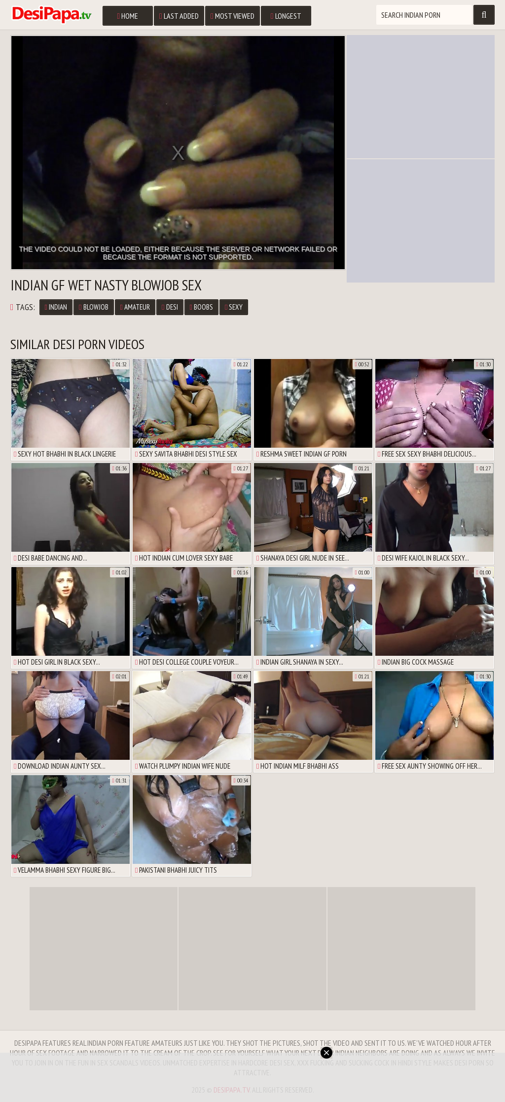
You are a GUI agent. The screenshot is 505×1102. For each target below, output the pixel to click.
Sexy (234, 307)
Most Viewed (232, 16)
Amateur (135, 307)
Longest (286, 16)
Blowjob (93, 307)
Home (127, 16)
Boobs (201, 307)
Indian (56, 307)
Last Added (179, 16)
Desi (170, 307)
